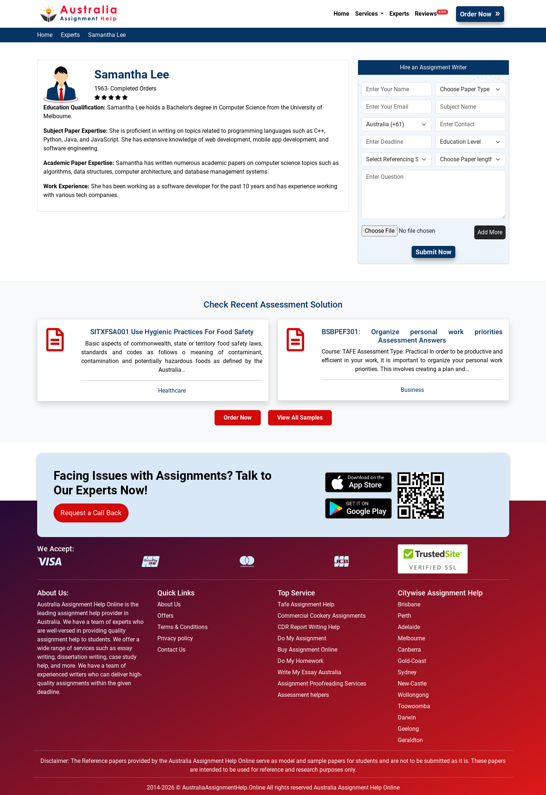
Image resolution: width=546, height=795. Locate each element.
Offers (165, 615)
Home (341, 13)
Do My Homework (300, 660)
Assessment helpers (303, 694)
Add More (490, 232)
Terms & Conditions (182, 627)
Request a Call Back (91, 513)
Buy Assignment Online (307, 649)
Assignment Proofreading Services (322, 683)
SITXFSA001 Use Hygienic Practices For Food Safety (172, 332)
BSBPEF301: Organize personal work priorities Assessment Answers (412, 336)
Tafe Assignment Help (306, 604)
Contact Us (171, 649)
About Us (169, 604)
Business (412, 389)
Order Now (475, 14)
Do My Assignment (302, 638)
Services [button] (367, 13)
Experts (399, 13)
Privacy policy (175, 638)
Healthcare (172, 390)
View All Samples (300, 417)
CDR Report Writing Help (309, 627)
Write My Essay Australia (309, 672)
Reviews (431, 13)
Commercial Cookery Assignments (322, 615)
